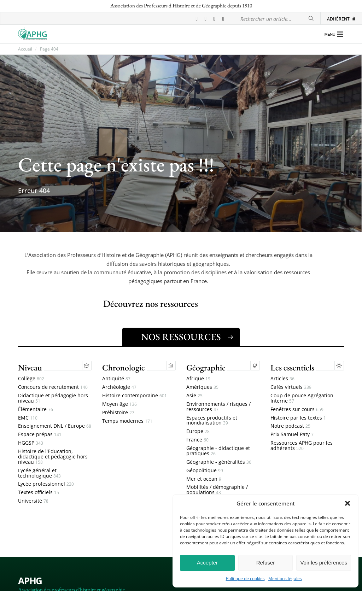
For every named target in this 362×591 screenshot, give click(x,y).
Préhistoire (118, 412)
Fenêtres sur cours (296, 409)
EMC (27, 418)
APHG (30, 581)
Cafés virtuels (290, 387)
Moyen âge (119, 404)
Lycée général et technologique (39, 473)
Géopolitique (204, 470)
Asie (194, 395)
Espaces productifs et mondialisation (211, 420)
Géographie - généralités (218, 462)
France (197, 440)
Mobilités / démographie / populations (217, 490)
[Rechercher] (311, 18)
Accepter (207, 563)
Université (33, 501)
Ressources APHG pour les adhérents (301, 445)
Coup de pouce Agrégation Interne (301, 398)
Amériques (202, 387)
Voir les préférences (323, 563)
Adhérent (341, 19)
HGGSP (30, 443)
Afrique (198, 378)
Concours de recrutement (53, 387)
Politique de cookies (245, 578)
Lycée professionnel (46, 484)
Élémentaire (35, 409)
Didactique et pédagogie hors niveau (53, 398)
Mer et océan (203, 479)
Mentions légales (285, 578)
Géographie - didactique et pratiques (218, 451)
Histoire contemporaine (134, 395)
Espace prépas (40, 434)
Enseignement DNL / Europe (54, 426)
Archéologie (119, 387)
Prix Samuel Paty (292, 434)
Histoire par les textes (298, 418)
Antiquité (116, 378)
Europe (198, 431)
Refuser (265, 563)
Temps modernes (127, 421)
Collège (31, 378)
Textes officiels (38, 492)
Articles (282, 378)
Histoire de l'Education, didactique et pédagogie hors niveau (53, 457)
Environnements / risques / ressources (218, 407)
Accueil (25, 49)
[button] (347, 503)
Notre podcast (290, 426)
